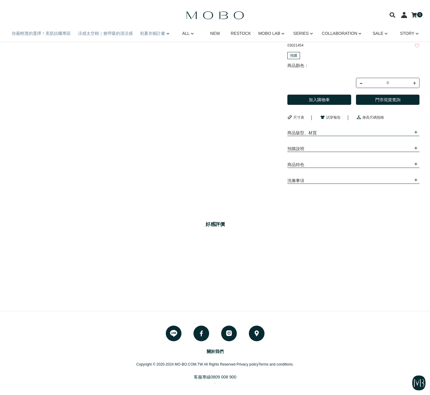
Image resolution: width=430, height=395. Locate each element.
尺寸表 (295, 117)
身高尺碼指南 (370, 117)
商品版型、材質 (302, 132)
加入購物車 (319, 99)
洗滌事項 (295, 180)
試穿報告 (330, 117)
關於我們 (215, 351)
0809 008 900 (224, 377)
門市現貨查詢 (388, 99)
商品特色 (295, 164)
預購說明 (295, 148)
